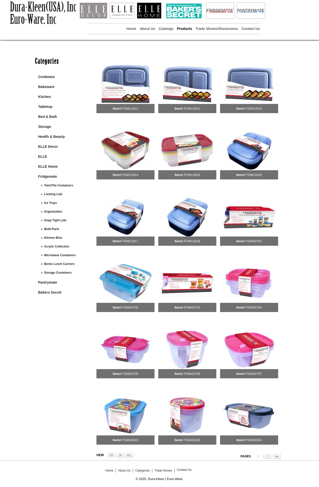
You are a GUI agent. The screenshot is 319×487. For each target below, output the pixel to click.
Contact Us (250, 29)
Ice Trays (50, 203)
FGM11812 (192, 108)
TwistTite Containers (58, 185)
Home (131, 29)
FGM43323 (192, 440)
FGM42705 (130, 374)
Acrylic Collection (56, 246)
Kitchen (44, 97)
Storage (44, 127)
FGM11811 (130, 108)
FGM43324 (254, 440)
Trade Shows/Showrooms (217, 29)
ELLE (42, 157)
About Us (147, 29)
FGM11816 (254, 175)
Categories (142, 470)
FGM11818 (192, 241)
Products (184, 29)
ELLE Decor (48, 147)
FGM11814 (130, 175)
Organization (53, 211)
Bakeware (46, 87)
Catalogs (166, 29)
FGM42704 (254, 307)
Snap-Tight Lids (55, 220)
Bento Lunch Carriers (59, 264)
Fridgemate (47, 176)
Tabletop (45, 107)
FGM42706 (192, 374)
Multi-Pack (51, 229)
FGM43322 (130, 440)
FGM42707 (254, 374)
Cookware (46, 77)
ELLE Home (48, 166)
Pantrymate (47, 282)
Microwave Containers (60, 255)
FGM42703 (192, 307)
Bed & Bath (47, 117)
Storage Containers (58, 272)
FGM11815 (192, 175)
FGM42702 (130, 307)
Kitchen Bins (53, 238)
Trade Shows (163, 470)
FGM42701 (254, 241)
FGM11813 (254, 108)
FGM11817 (130, 241)
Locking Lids (53, 194)
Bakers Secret (49, 292)
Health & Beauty (51, 137)
